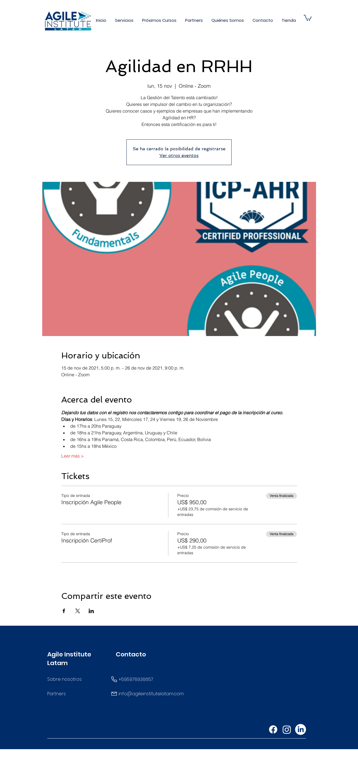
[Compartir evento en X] (77, 611)
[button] (124, 20)
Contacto (131, 654)
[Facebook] (273, 729)
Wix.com (224, 757)
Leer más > (72, 456)
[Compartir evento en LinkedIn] (91, 611)
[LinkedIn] (300, 729)
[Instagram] (286, 729)
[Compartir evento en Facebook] (64, 611)
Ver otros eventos (179, 155)
